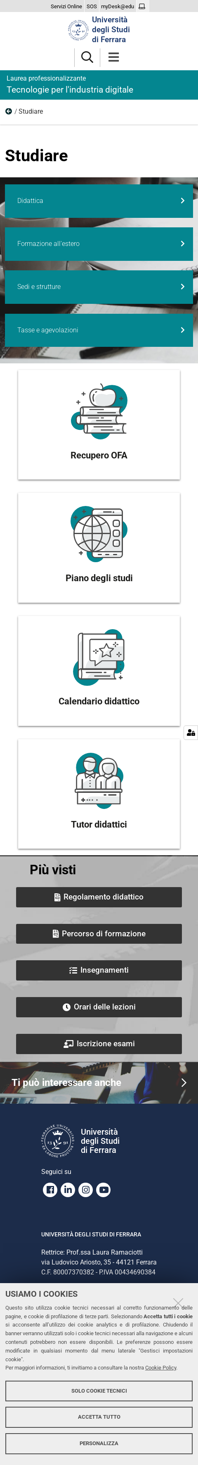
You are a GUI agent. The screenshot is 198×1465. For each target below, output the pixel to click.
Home (9, 113)
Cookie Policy (160, 1368)
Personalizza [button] (99, 1443)
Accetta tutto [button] (99, 1417)
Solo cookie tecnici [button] (99, 1391)
